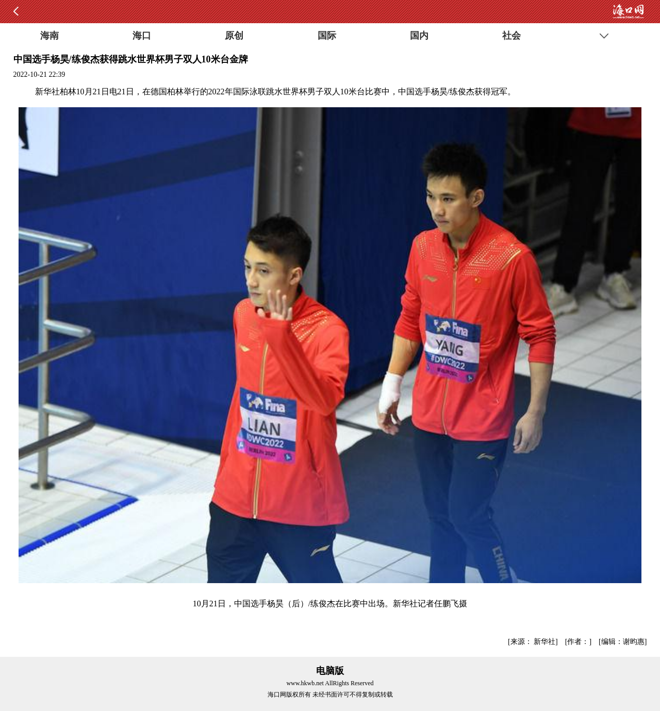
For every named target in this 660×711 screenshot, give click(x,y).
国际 (327, 35)
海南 (49, 35)
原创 (234, 35)
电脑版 (330, 671)
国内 (419, 35)
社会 (511, 35)
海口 (142, 35)
